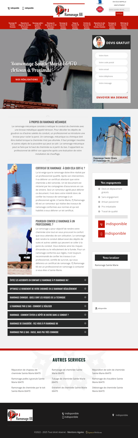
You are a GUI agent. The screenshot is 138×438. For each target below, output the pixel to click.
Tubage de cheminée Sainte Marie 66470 (68, 380)
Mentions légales (75, 432)
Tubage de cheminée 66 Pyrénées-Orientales (75, 26)
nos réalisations (27, 79)
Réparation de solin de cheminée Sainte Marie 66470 (108, 371)
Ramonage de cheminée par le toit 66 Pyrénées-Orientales (50, 26)
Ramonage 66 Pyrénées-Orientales (13, 25)
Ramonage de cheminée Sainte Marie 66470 (67, 371)
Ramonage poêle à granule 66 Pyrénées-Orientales (38, 26)
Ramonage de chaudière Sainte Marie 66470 (107, 380)
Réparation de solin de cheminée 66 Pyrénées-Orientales (99, 25)
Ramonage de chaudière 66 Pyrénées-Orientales (112, 26)
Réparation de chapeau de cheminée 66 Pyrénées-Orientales (25, 26)
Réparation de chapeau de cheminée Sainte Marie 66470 (26, 371)
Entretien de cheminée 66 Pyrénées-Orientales (87, 26)
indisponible (13, 8)
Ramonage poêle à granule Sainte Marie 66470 (28, 380)
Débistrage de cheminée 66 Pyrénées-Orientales (124, 26)
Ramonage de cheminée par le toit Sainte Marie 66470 (28, 389)
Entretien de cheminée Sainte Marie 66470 (69, 389)
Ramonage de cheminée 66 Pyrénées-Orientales (63, 26)
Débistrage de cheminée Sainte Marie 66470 (107, 389)
